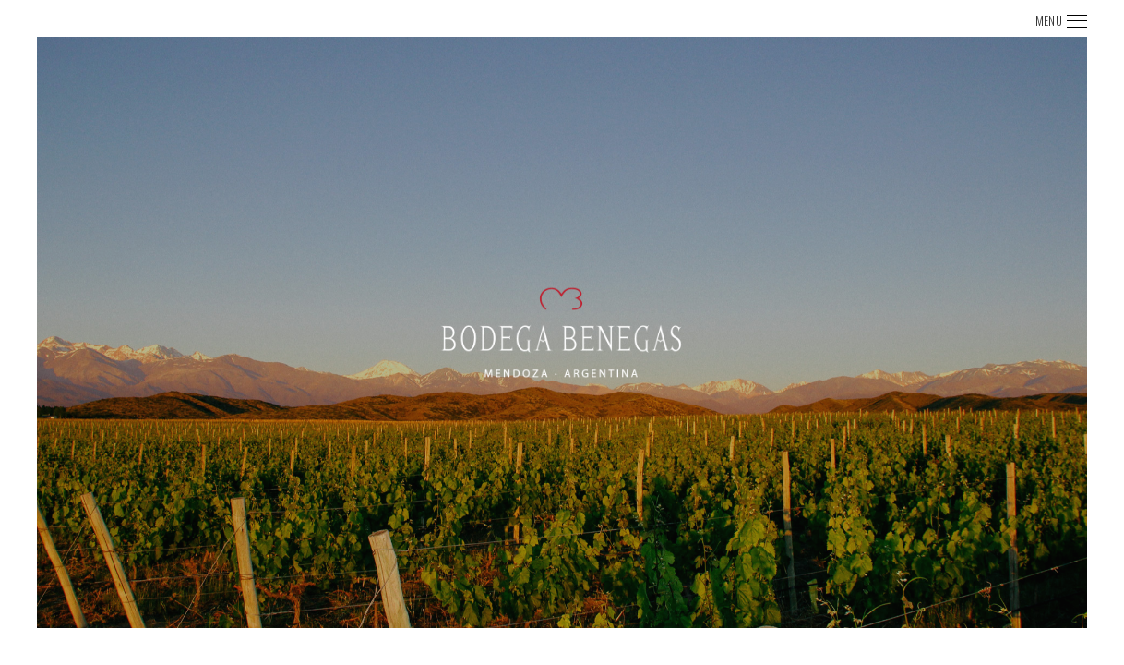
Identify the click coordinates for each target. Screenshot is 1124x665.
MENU (1048, 20)
